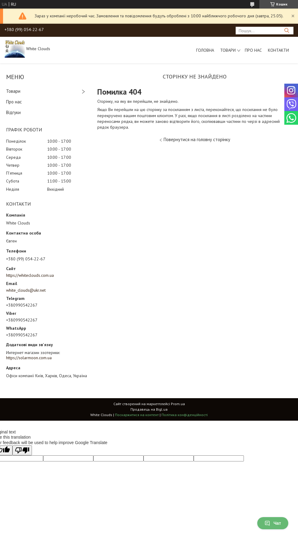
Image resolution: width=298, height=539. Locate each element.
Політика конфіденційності (184, 414)
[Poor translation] (22, 450)
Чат (273, 523)
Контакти (278, 50)
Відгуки (13, 112)
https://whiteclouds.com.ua (30, 275)
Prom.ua (178, 404)
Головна (205, 50)
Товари (228, 50)
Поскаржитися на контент (137, 414)
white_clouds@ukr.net (26, 290)
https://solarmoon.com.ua (29, 357)
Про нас (253, 50)
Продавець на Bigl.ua (149, 409)
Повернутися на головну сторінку (197, 139)
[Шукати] (286, 30)
